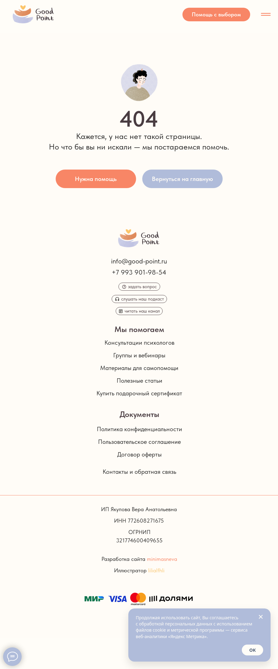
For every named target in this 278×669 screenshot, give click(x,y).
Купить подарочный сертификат (139, 393)
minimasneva (162, 559)
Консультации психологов (139, 342)
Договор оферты (139, 454)
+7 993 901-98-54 (139, 272)
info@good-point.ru (139, 261)
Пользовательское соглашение (139, 441)
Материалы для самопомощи (139, 368)
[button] (216, 14)
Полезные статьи (139, 380)
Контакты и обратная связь (139, 471)
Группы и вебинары (139, 355)
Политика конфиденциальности (139, 429)
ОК (252, 650)
